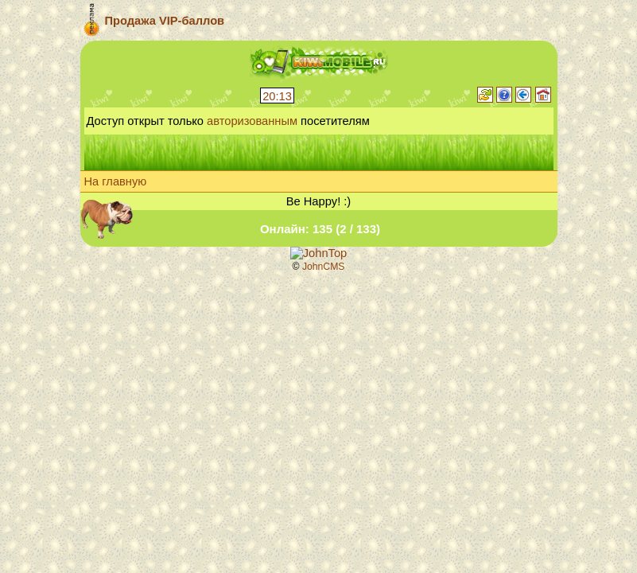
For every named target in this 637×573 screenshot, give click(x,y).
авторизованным (252, 121)
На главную (115, 181)
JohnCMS (323, 266)
